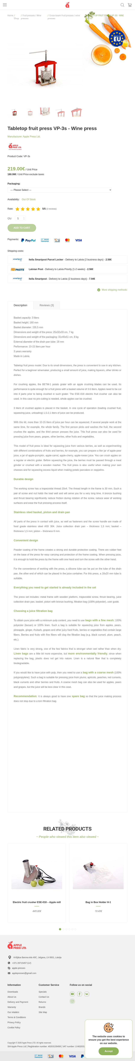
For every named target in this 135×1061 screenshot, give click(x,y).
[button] (60, 929)
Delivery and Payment (18, 1002)
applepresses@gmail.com (24, 973)
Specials (43, 992)
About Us (12, 997)
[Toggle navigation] (5, 4)
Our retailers (13, 1012)
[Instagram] (72, 1001)
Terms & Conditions (17, 1017)
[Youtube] (72, 993)
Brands (42, 1007)
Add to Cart (22, 228)
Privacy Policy (14, 1022)
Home (10, 15)
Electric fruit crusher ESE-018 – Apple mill (37, 902)
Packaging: (14, 183)
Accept (109, 1051)
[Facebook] (79, 993)
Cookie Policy (14, 1027)
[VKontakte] (86, 993)
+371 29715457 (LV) (21, 963)
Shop (16, 18)
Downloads (13, 992)
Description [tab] (20, 305)
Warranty (12, 1007)
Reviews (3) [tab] (47, 305)
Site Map (43, 1012)
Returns (42, 1002)
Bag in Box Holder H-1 (98, 902)
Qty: (10, 218)
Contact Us (44, 997)
